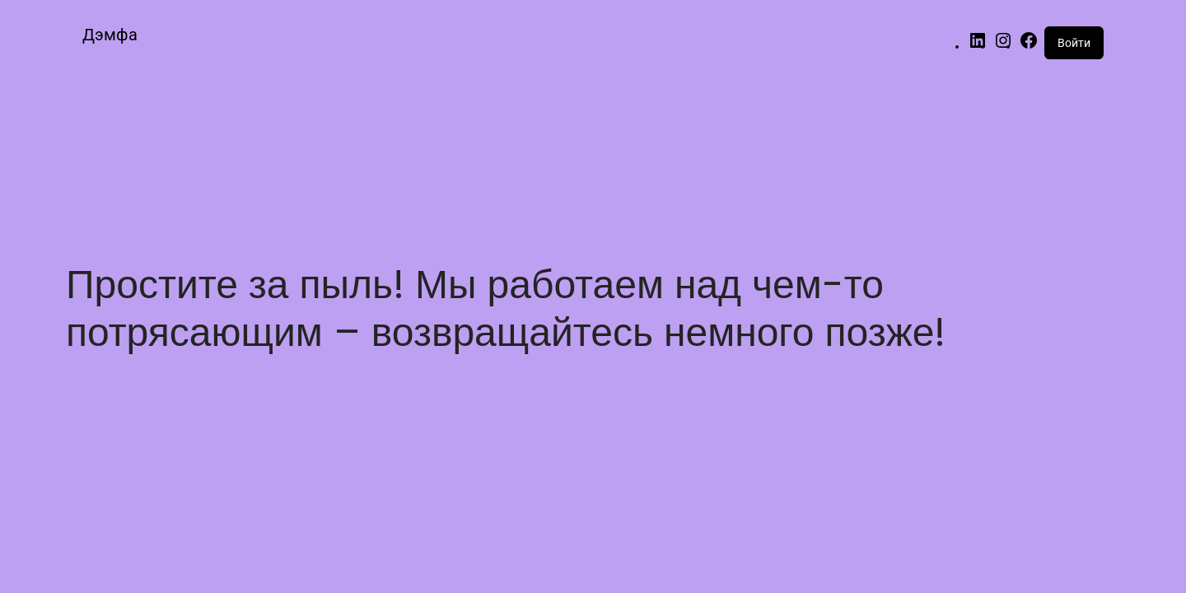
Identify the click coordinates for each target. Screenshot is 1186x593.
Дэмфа (110, 34)
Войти (1074, 42)
